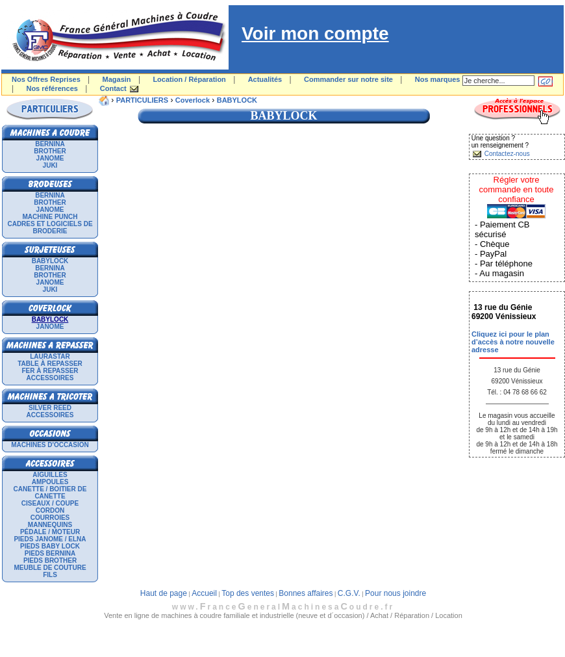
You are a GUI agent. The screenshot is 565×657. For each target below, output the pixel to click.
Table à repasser (50, 363)
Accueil (204, 593)
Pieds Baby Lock (50, 546)
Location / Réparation (189, 79)
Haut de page (163, 593)
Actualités (265, 79)
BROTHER (50, 151)
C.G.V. (349, 593)
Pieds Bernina (50, 553)
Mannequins (50, 524)
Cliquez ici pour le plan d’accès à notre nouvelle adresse (513, 342)
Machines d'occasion (50, 444)
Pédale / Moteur (50, 531)
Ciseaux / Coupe (50, 503)
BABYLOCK (50, 260)
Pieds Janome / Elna (50, 539)
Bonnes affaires (306, 593)
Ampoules (50, 481)
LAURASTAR (49, 356)
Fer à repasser (49, 370)
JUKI (50, 165)
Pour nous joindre (395, 593)
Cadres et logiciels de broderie (49, 227)
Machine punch (50, 216)
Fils (50, 574)
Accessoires (50, 377)
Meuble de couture (50, 567)
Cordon (50, 510)
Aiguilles (49, 474)
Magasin (117, 79)
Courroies (50, 517)
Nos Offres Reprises (46, 79)
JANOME (50, 158)
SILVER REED (50, 407)
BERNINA (50, 144)
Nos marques (437, 79)
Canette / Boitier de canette (50, 492)
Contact (113, 88)
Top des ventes (247, 593)
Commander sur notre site (348, 79)
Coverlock (192, 100)
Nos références (52, 88)
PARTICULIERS (142, 100)
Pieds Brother (50, 560)
